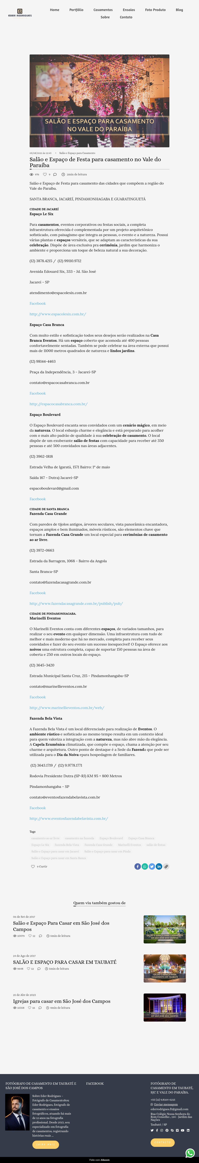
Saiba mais (45, 1145)
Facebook (38, 303)
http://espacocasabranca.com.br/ (59, 404)
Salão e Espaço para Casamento (77, 153)
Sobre (105, 17)
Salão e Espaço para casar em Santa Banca (58, 858)
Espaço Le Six (40, 845)
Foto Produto (155, 9)
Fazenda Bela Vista (67, 845)
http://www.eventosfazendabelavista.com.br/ (69, 818)
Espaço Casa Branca (141, 838)
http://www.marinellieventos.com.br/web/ (67, 707)
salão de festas (156, 845)
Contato (126, 17)
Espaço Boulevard (111, 838)
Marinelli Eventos (129, 845)
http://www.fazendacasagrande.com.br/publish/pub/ (76, 603)
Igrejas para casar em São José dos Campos (61, 1001)
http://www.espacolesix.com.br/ (58, 314)
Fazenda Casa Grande (99, 845)
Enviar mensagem (166, 1104)
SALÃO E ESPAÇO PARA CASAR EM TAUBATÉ (64, 962)
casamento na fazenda (79, 838)
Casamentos (103, 9)
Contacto (162, 1142)
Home (54, 9)
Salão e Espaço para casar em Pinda (107, 851)
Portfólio (76, 9)
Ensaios (129, 9)
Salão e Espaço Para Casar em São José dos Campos (61, 926)
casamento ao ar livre (45, 838)
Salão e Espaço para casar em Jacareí (55, 851)
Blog (179, 9)
